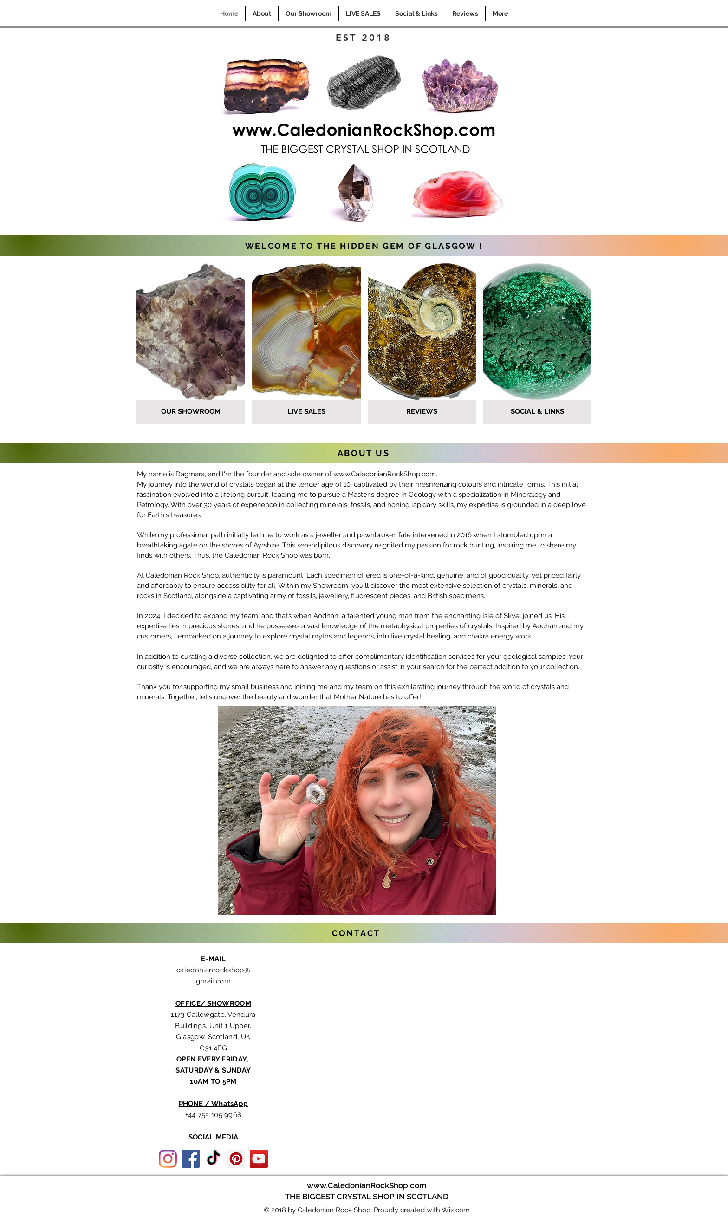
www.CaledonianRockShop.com (384, 474)
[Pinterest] (236, 1159)
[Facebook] (191, 1159)
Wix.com (456, 1210)
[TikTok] (213, 1159)
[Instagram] (168, 1159)
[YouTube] (259, 1159)
